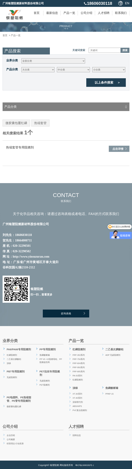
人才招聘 (103, 13)
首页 (37, 13)
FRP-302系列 (78, 355)
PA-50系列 (77, 375)
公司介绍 (86, 13)
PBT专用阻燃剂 (15, 371)
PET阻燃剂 (44, 380)
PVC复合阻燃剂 (79, 409)
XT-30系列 (76, 392)
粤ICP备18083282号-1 (84, 464)
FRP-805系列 (78, 371)
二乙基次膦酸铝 (13, 359)
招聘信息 (76, 434)
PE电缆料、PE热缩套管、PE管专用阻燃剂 (18, 394)
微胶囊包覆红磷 (13, 400)
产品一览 (69, 13)
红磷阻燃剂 (11, 355)
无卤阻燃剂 (11, 376)
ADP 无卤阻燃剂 (113, 355)
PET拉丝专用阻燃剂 (50, 371)
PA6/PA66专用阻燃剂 (18, 350)
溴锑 (7, 363)
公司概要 (10, 438)
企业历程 (10, 434)
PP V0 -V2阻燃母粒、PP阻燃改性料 (49, 361)
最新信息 (52, 13)
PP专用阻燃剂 (47, 350)
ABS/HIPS (76, 404)
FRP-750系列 (78, 359)
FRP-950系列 (78, 367)
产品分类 (12, 69)
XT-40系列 (76, 396)
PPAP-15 (109, 392)
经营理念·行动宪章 (15, 442)
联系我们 (121, 13)
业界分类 (12, 60)
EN (127, 3)
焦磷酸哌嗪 (44, 355)
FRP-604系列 (78, 363)
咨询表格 (75, 314)
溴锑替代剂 (77, 400)
